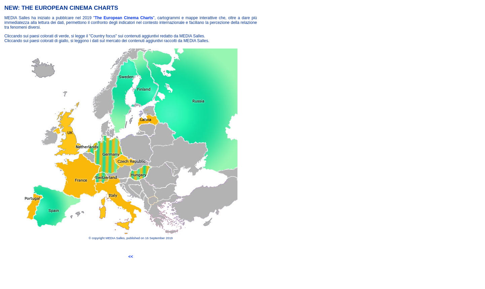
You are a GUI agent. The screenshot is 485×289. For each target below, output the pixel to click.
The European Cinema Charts (124, 17)
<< (130, 256)
